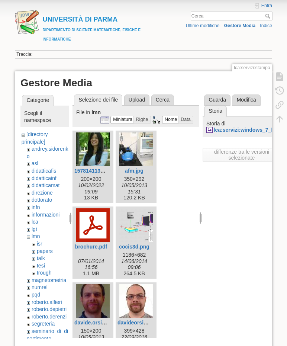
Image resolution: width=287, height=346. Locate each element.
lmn (36, 236)
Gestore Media (239, 25)
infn (36, 207)
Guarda (217, 100)
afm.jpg (134, 171)
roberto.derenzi (49, 317)
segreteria (43, 324)
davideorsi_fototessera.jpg (150, 323)
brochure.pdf (91, 247)
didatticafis (44, 171)
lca (35, 222)
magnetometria (49, 280)
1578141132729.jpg (97, 171)
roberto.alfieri (47, 302)
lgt (34, 229)
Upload (137, 100)
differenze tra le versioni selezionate (241, 155)
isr (39, 244)
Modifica (246, 100)
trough (44, 273)
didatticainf (44, 178)
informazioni (45, 215)
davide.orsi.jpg (92, 323)
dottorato (42, 200)
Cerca (268, 16)
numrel (40, 287)
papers (45, 251)
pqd (36, 295)
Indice (266, 25)
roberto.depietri (49, 309)
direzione (42, 193)
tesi (41, 266)
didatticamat (45, 185)
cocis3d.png (134, 247)
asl (35, 163)
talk (41, 258)
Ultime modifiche (203, 25)
